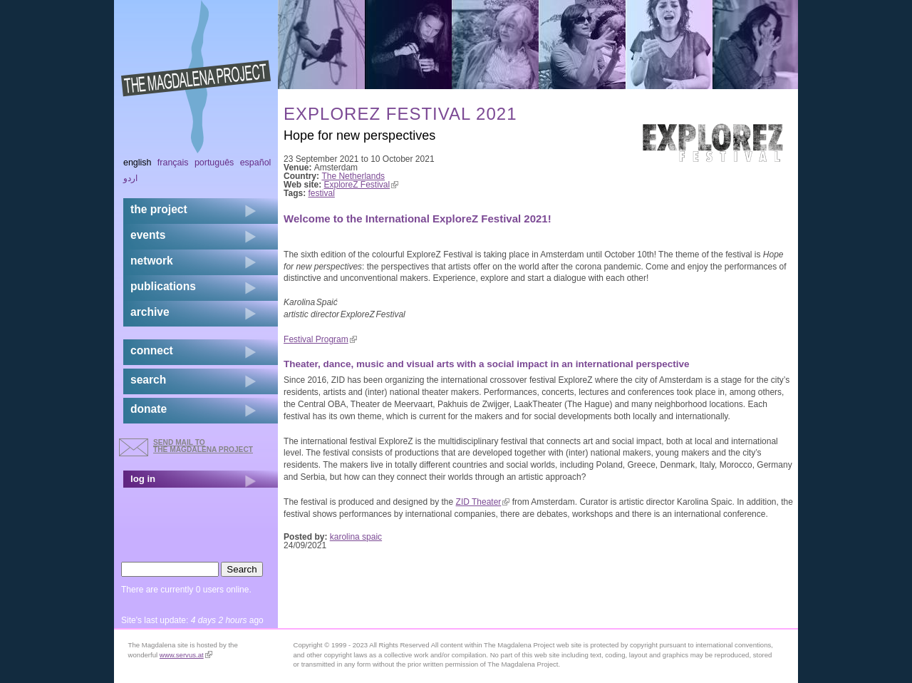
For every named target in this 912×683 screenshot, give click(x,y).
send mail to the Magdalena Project (203, 445)
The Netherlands (353, 176)
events (147, 235)
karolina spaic (356, 537)
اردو (130, 178)
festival (322, 193)
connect (151, 350)
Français (173, 163)
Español (255, 163)
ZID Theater (483, 502)
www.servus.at (186, 655)
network (151, 261)
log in (142, 478)
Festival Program (320, 339)
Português (214, 163)
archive (150, 312)
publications (163, 286)
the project (158, 209)
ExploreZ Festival (361, 185)
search (148, 380)
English (137, 163)
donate (148, 409)
